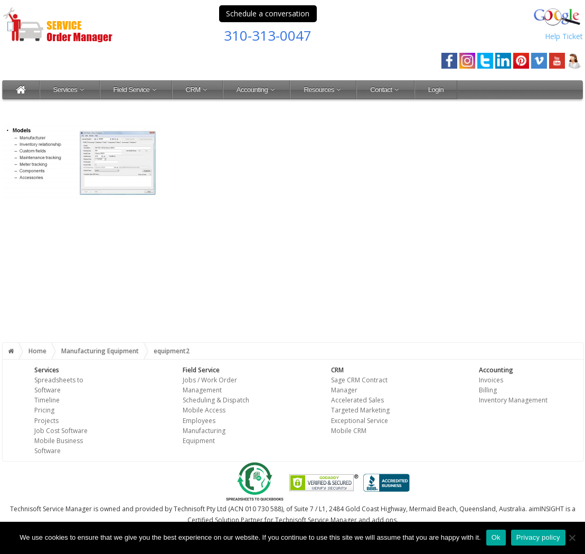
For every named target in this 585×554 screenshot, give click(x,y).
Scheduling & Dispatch (216, 400)
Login (436, 89)
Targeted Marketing (360, 410)
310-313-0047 (268, 35)
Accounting (257, 89)
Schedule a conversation (267, 13)
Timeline (47, 400)
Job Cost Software (61, 430)
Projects (46, 420)
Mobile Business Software (58, 445)
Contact (385, 89)
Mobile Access (204, 410)
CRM (197, 89)
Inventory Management (513, 400)
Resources (323, 89)
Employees (199, 420)
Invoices (491, 379)
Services (69, 89)
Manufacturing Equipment (100, 350)
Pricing (44, 410)
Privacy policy (538, 537)
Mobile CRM (348, 430)
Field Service (136, 89)
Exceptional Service (359, 420)
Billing (488, 390)
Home (37, 350)
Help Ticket (564, 36)
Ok (496, 537)
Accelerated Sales (357, 400)
